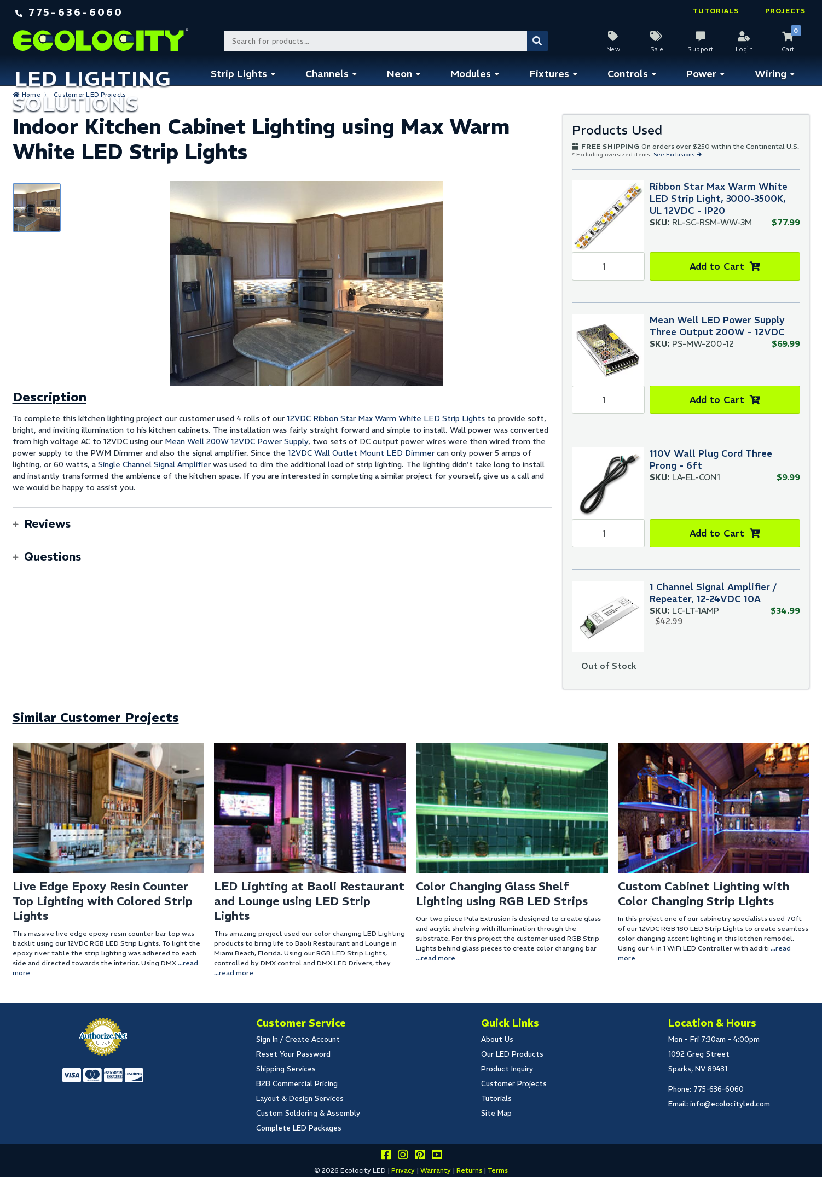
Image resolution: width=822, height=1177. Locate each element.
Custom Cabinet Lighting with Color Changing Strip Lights (703, 893)
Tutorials (716, 11)
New (613, 49)
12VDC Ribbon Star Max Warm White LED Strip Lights (386, 418)
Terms (498, 1170)
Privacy (403, 1170)
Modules (470, 73)
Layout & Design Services (300, 1098)
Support (700, 49)
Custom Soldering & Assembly (308, 1113)
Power (701, 73)
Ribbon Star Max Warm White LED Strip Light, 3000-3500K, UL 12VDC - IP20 (719, 198)
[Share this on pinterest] (419, 1156)
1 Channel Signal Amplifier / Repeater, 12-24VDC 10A (713, 593)
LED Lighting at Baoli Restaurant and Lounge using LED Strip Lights (309, 901)
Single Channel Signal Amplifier (154, 464)
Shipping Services (286, 1069)
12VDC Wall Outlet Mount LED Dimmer (361, 453)
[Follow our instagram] (402, 1156)
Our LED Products (512, 1054)
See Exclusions (675, 154)
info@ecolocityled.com (730, 1104)
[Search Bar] (385, 41)
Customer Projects (514, 1083)
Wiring (770, 73)
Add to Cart (717, 266)
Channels (327, 73)
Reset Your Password (293, 1054)
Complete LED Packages (298, 1128)
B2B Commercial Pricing (297, 1083)
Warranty (435, 1170)
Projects (785, 11)
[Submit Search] (537, 41)
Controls (627, 73)
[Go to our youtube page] (436, 1156)
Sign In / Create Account (298, 1039)
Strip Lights (239, 73)
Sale (657, 49)
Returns (469, 1170)
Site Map (496, 1113)
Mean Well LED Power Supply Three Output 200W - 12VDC (717, 326)
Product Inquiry (507, 1069)
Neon (399, 73)
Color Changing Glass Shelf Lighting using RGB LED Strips (502, 893)
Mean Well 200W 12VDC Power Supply (236, 441)
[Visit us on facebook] (385, 1156)
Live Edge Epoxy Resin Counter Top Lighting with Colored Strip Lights (103, 901)
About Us (497, 1039)
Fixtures (549, 73)
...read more (233, 973)
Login (745, 49)
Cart (788, 49)
